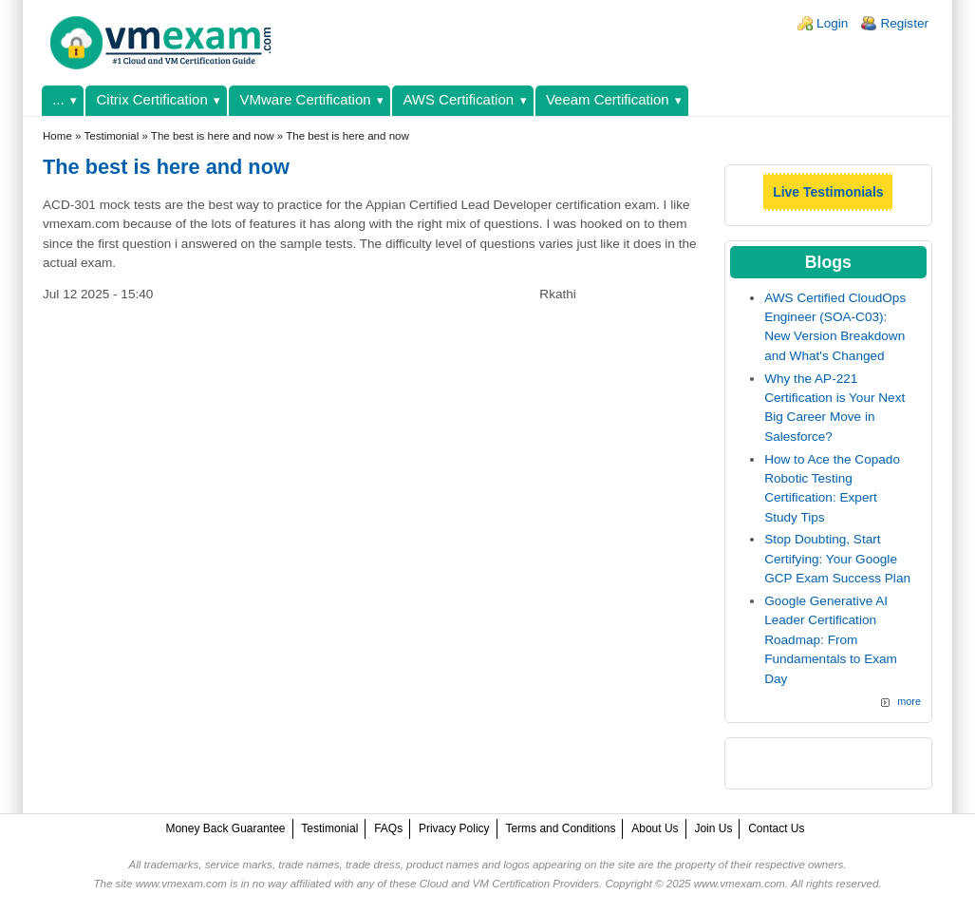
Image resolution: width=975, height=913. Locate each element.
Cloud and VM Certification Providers (509, 883)
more (909, 701)
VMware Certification (305, 99)
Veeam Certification (607, 99)
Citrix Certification (152, 99)
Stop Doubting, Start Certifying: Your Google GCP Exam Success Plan (837, 558)
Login (832, 23)
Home (57, 136)
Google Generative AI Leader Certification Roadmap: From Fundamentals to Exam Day (830, 640)
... (58, 99)
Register (904, 23)
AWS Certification (458, 99)
